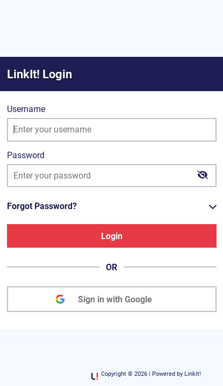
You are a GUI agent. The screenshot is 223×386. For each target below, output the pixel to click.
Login (112, 236)
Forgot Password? (42, 206)
